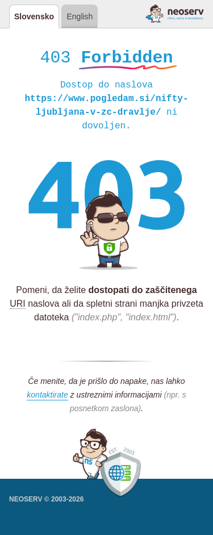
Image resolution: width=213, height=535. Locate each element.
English (79, 16)
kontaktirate (47, 396)
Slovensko (34, 16)
